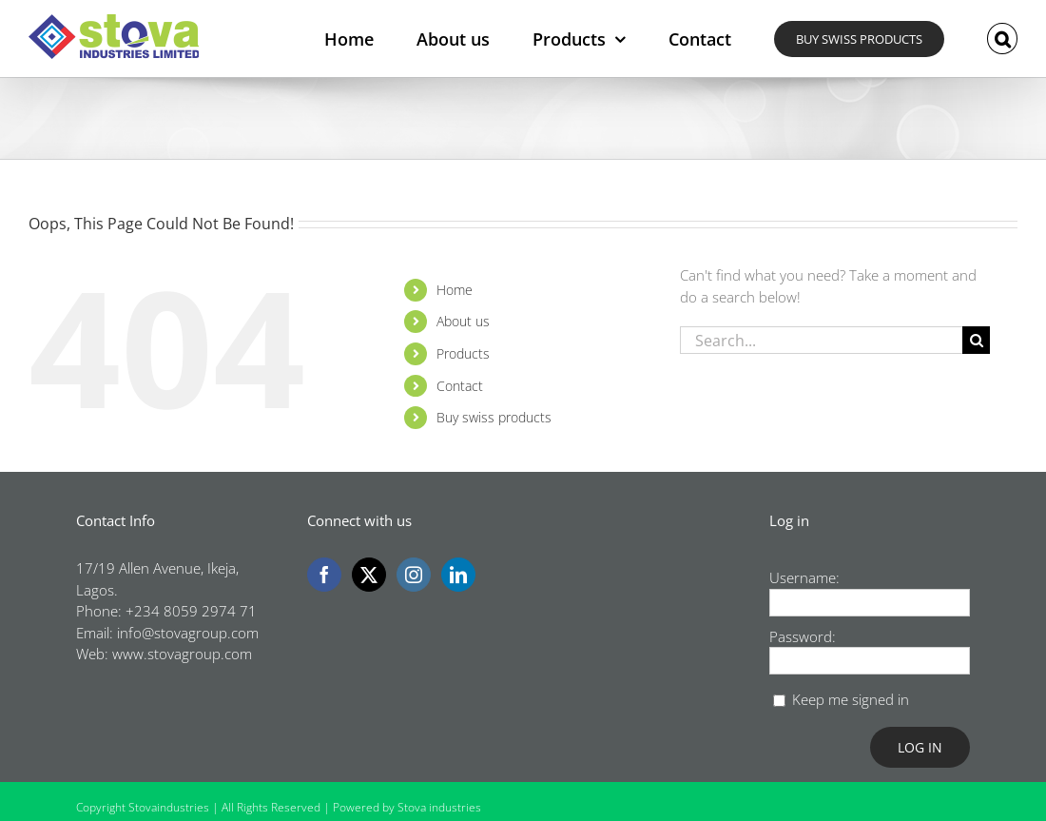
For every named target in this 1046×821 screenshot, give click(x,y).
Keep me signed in (850, 699)
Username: (804, 577)
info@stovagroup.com (188, 632)
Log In (920, 747)
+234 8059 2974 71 (191, 610)
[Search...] (821, 340)
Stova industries (439, 807)
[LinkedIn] (458, 574)
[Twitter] (369, 574)
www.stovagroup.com (182, 653)
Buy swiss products (494, 417)
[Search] (976, 340)
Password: (802, 636)
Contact (459, 386)
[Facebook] (324, 574)
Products (463, 353)
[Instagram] (414, 574)
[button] (1002, 38)
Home (454, 290)
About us (463, 321)
